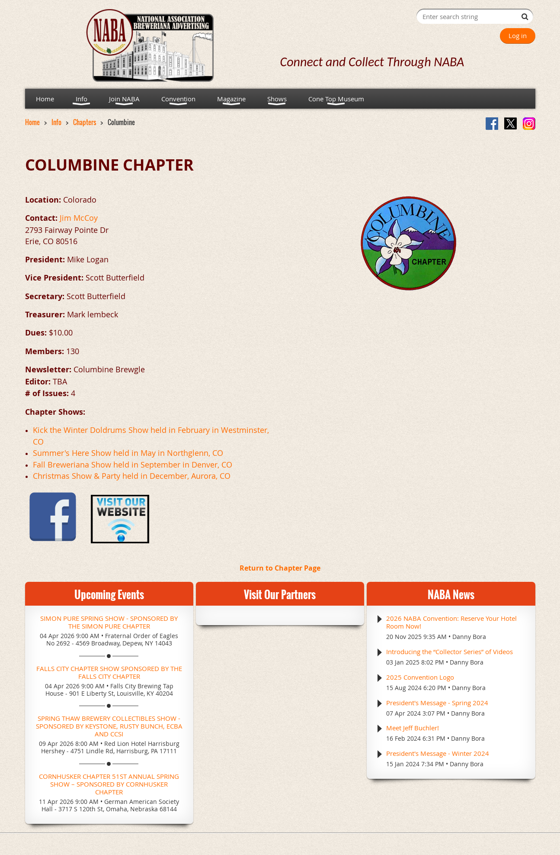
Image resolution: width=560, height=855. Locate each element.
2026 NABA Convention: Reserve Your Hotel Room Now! (451, 622)
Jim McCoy (79, 218)
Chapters (84, 122)
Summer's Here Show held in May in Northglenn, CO (128, 453)
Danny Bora (469, 636)
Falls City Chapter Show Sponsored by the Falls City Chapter (109, 672)
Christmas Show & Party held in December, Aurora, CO (131, 476)
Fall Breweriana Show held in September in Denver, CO (132, 464)
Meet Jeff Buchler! (412, 727)
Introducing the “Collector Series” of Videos (449, 651)
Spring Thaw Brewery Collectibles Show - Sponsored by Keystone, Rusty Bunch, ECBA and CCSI (109, 726)
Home (32, 122)
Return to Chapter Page (280, 568)
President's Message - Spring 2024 (437, 702)
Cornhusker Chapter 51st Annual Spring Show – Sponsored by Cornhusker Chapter (109, 784)
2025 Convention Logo (420, 677)
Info (56, 122)
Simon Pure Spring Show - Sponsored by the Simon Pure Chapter (109, 622)
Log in (518, 35)
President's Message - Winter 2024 (437, 753)
